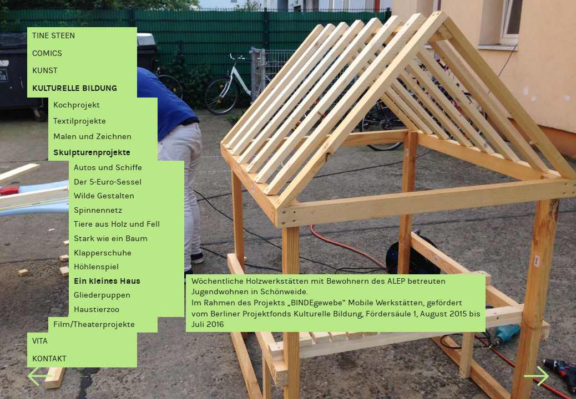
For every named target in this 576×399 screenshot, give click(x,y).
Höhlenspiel (96, 267)
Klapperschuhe (103, 253)
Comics (47, 53)
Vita (40, 341)
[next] (536, 378)
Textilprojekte (79, 121)
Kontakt (49, 359)
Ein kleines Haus (107, 281)
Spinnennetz (98, 210)
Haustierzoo (96, 309)
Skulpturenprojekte (91, 152)
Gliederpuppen (102, 295)
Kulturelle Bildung (74, 88)
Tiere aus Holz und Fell (117, 224)
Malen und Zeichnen (92, 136)
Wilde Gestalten (104, 196)
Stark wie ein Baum (111, 238)
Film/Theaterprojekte (94, 324)
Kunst (45, 70)
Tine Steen (53, 35)
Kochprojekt (76, 105)
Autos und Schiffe (108, 167)
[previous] (39, 378)
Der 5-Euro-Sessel (108, 182)
